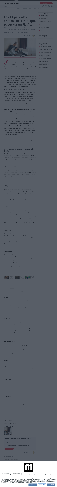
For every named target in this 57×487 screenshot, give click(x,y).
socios (9, 474)
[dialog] (28, 474)
